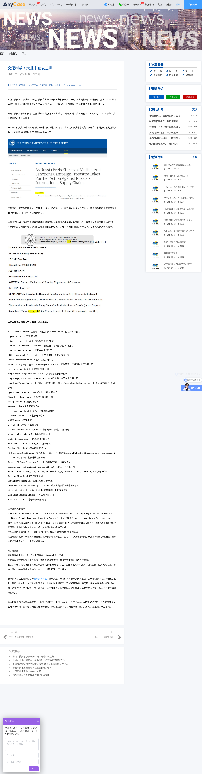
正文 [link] (24, 53)
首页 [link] (2, 53)
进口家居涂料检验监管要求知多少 (178, 165)
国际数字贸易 (40, 579)
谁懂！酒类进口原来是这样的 (176, 176)
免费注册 (193, 4)
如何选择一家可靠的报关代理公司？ (179, 231)
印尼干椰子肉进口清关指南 (175, 242)
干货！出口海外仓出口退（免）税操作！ (180, 187)
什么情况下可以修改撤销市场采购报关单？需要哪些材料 (180, 209)
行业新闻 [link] (13, 53)
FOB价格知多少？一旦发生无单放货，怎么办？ (180, 198)
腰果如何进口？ (170, 253)
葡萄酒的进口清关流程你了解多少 (178, 220)
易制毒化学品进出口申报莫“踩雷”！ (179, 264)
